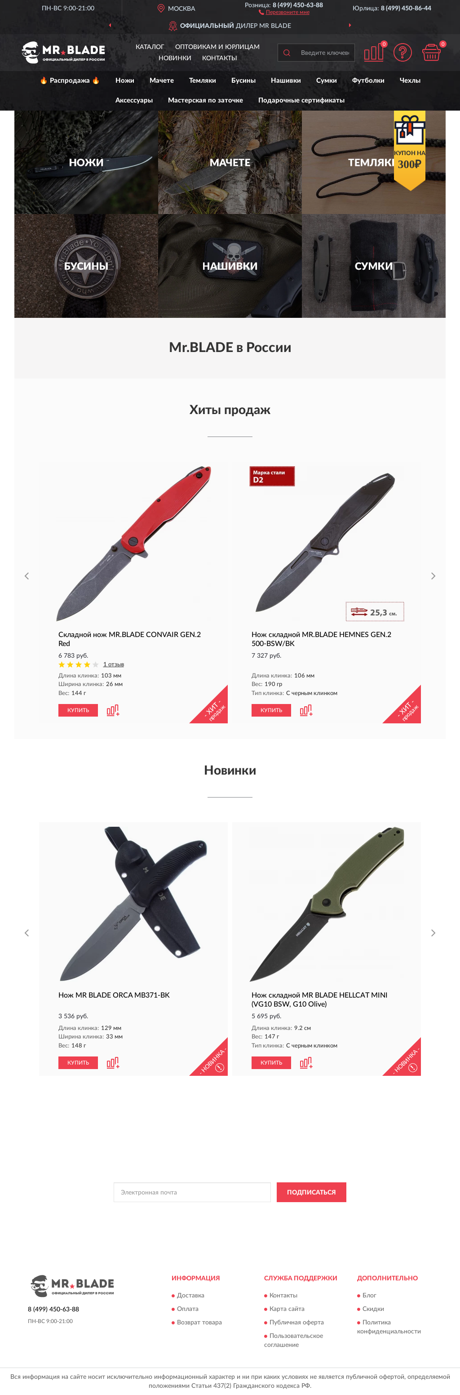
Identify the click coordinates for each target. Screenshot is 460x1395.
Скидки (373, 1309)
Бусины (243, 80)
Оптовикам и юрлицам (217, 47)
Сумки (326, 80)
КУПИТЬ (78, 710)
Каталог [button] (150, 47)
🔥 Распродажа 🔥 (70, 80)
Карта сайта (287, 1309)
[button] (284, 11)
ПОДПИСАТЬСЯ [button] (311, 1193)
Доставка (190, 1295)
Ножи (124, 80)
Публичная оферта (297, 1322)
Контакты (219, 58)
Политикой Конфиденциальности (227, 1212)
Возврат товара (199, 1322)
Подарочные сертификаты (301, 100)
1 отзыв (113, 665)
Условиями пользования (306, 1212)
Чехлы (410, 80)
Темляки (202, 80)
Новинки (175, 58)
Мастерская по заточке (205, 100)
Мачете (162, 80)
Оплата (188, 1309)
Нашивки (286, 80)
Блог (369, 1295)
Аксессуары (134, 100)
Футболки (368, 80)
